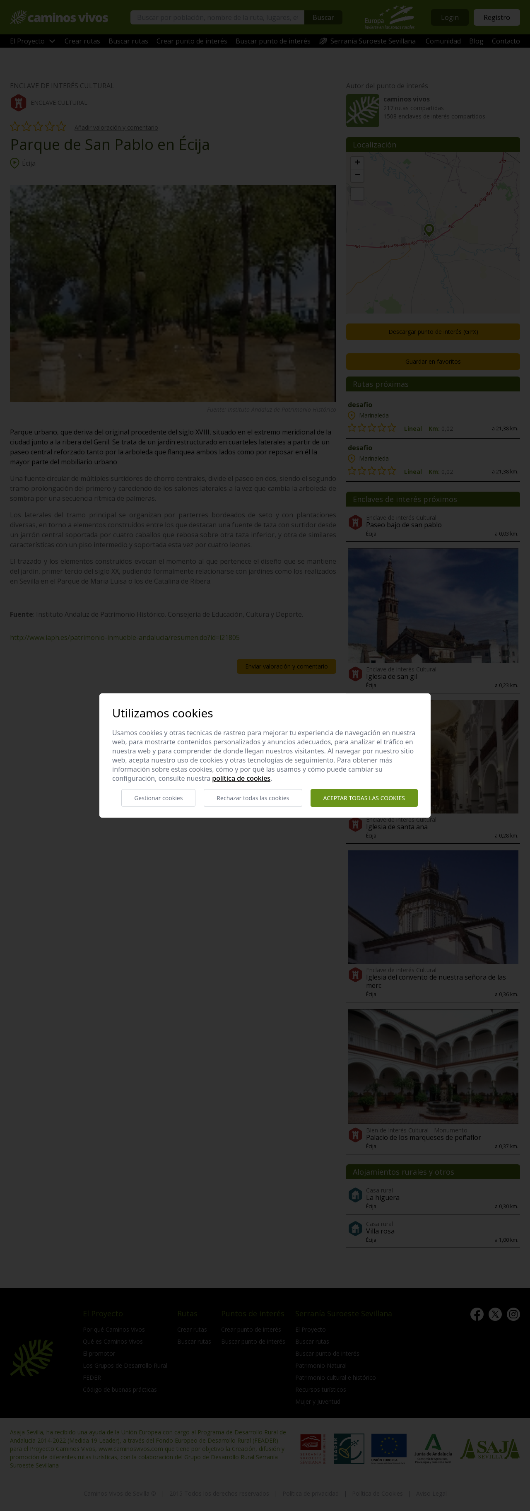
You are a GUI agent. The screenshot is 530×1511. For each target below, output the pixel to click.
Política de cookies (241, 778)
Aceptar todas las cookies (364, 798)
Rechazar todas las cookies (253, 798)
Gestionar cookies (158, 798)
